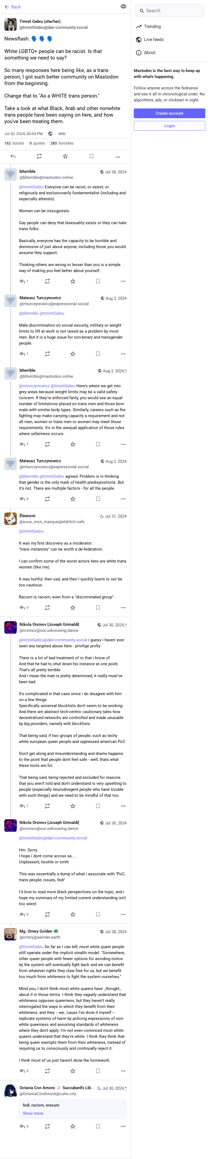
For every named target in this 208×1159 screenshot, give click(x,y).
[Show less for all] (123, 6)
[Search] (169, 10)
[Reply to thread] (24, 281)
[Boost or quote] (39, 156)
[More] (118, 157)
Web (62, 134)
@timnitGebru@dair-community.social (53, 640)
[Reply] (13, 156)
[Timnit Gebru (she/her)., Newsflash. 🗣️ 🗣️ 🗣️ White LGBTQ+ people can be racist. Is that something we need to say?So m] (65, 89)
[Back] (58, 7)
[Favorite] (65, 156)
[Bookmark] (91, 156)
